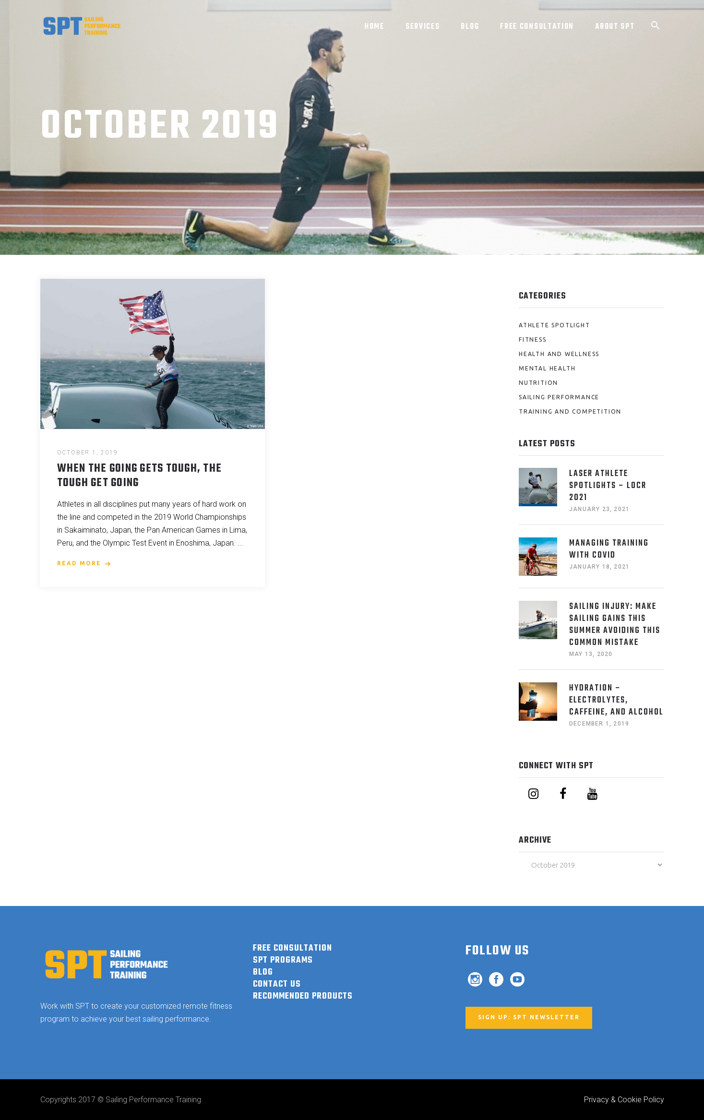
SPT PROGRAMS (283, 960)
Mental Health (547, 368)
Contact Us (277, 984)
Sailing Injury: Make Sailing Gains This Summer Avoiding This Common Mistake (614, 625)
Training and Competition (570, 411)
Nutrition (538, 383)
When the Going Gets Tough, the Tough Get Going (139, 476)
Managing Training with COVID (609, 549)
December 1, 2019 (599, 723)
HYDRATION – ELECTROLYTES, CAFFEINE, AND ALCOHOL (616, 700)
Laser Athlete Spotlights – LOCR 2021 (607, 486)
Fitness (533, 339)
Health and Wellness (559, 354)
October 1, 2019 (87, 452)
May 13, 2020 (590, 654)
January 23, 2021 (599, 509)
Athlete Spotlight (554, 325)
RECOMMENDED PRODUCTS (303, 996)
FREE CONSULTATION (292, 948)
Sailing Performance (559, 397)
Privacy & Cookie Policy (624, 1099)
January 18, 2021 (599, 566)
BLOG (263, 972)
